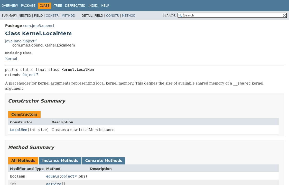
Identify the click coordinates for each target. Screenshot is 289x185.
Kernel (11, 59)
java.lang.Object (19, 41)
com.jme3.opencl (38, 26)
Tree (58, 5)
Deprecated (75, 5)
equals (52, 176)
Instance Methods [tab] (60, 161)
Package (28, 5)
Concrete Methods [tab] (103, 161)
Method (68, 15)
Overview (10, 5)
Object (28, 75)
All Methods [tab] (23, 161)
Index (93, 5)
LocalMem (18, 130)
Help (105, 5)
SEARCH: (169, 15)
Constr (52, 15)
